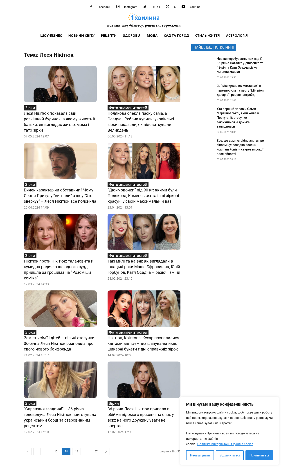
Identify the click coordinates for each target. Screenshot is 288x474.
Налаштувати (200, 455)
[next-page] (106, 451)
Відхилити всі (230, 455)
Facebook (103, 7)
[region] (229, 431)
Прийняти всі (259, 455)
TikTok (155, 7)
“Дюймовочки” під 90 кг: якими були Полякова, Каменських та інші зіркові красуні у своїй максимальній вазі (143, 196)
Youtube (195, 7)
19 (76, 451)
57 (96, 451)
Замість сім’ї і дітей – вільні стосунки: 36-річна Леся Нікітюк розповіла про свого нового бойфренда (59, 343)
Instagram (130, 7)
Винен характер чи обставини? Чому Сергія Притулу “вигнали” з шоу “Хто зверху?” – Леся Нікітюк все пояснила (60, 196)
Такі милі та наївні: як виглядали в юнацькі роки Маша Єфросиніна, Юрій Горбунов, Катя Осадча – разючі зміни (144, 267)
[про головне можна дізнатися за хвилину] (144, 20)
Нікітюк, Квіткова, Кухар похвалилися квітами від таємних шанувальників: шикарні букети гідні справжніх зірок (143, 343)
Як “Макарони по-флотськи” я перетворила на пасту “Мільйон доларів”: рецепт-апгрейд (240, 90)
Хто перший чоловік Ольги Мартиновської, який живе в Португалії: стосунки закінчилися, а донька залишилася (238, 117)
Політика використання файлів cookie (225, 444)
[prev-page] (28, 451)
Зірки (30, 107)
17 (56, 451)
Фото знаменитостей (128, 107)
